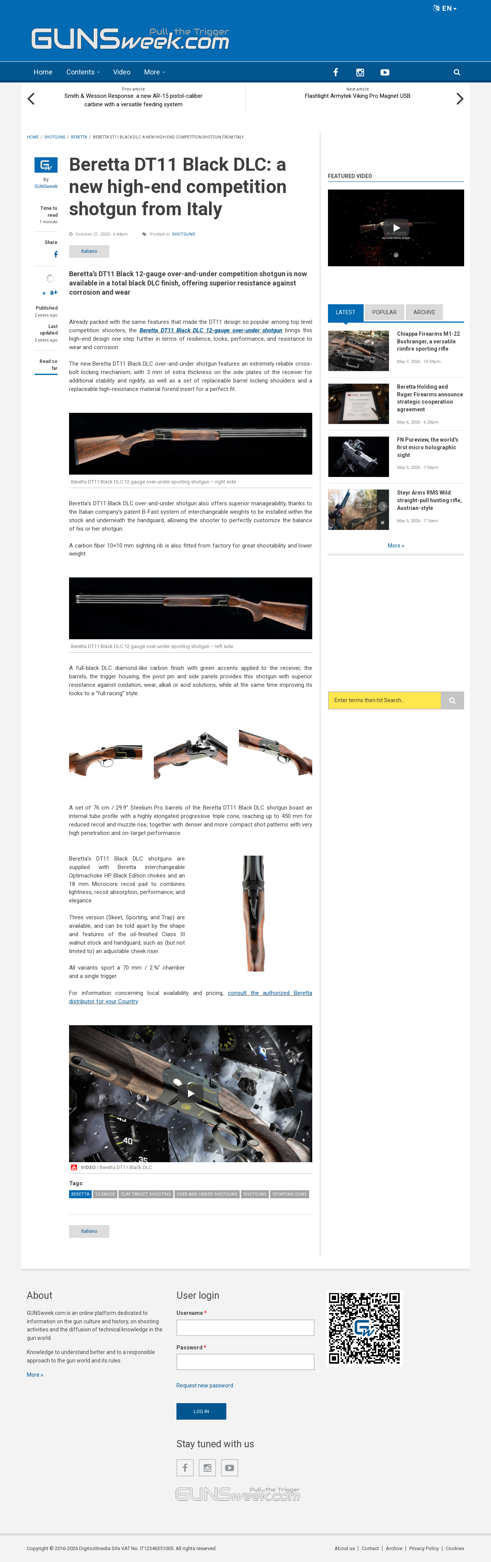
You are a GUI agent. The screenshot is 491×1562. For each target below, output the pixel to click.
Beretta (80, 1194)
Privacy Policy (424, 1548)
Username (191, 1313)
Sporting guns (289, 1194)
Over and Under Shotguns (207, 1194)
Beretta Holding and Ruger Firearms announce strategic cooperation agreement (430, 398)
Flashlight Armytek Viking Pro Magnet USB (357, 95)
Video (121, 72)
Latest (346, 312)
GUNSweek (46, 186)
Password (191, 1347)
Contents (80, 72)
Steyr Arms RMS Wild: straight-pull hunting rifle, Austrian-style (429, 500)
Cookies (455, 1548)
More (152, 72)
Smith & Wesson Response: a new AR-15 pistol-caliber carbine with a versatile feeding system (133, 100)
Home (43, 72)
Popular (384, 312)
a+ (54, 292)
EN (445, 8)
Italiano (89, 251)
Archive (424, 312)
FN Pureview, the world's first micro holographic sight (427, 447)
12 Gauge (105, 1194)
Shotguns (183, 234)
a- (45, 293)
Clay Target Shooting (146, 1194)
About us (344, 1548)
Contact (370, 1548)
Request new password (204, 1385)
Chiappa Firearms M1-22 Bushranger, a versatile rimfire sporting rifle (428, 341)
